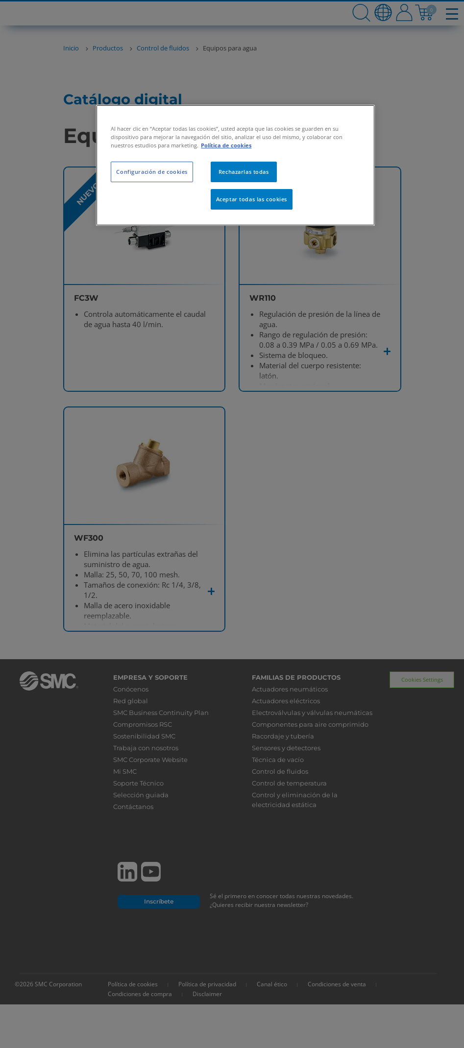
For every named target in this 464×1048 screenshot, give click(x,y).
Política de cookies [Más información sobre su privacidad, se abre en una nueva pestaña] (226, 145)
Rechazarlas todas (244, 171)
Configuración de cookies (152, 171)
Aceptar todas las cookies (251, 199)
